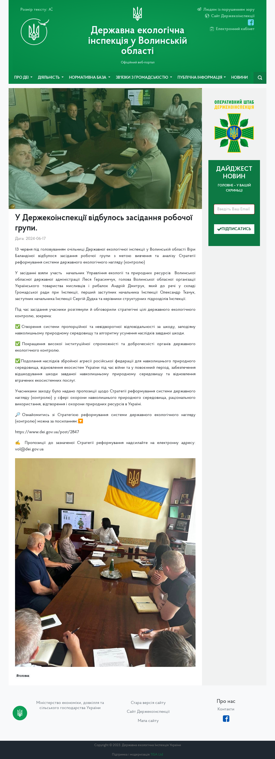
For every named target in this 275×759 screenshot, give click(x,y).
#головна (22, 676)
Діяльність (49, 78)
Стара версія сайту (148, 703)
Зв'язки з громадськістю (142, 78)
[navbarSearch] (260, 78)
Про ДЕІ (22, 78)
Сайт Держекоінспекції (148, 712)
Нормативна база (88, 78)
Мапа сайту (148, 721)
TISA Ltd (156, 754)
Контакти (226, 709)
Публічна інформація (200, 78)
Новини (239, 78)
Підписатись (234, 229)
